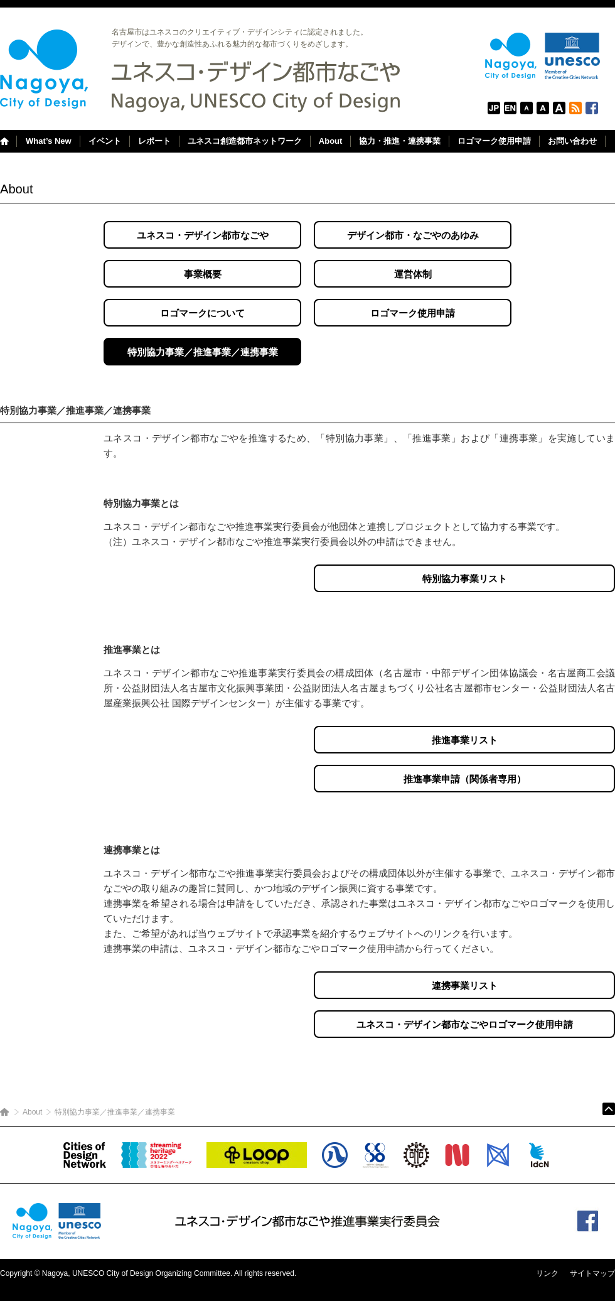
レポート (154, 141)
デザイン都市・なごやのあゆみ (413, 235)
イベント (104, 141)
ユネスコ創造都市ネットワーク (245, 141)
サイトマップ (592, 1273)
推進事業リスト (465, 740)
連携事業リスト (465, 985)
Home (8, 141)
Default (543, 108)
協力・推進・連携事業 (400, 141)
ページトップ (608, 1109)
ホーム (4, 1112)
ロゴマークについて (202, 313)
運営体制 (413, 274)
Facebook (592, 108)
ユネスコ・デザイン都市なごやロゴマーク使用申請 (464, 1024)
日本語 (494, 108)
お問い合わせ (572, 141)
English (510, 108)
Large (559, 108)
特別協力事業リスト (464, 578)
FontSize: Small (526, 108)
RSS (575, 108)
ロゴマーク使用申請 (494, 141)
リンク (547, 1273)
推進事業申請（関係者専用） (465, 779)
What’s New (49, 141)
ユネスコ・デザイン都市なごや (203, 235)
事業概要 (203, 274)
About (331, 141)
